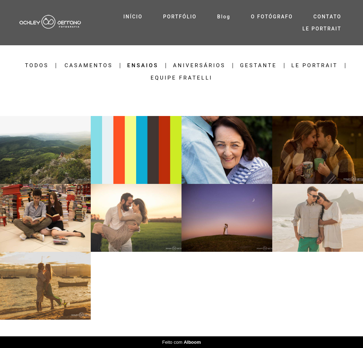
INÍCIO (133, 16)
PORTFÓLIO (180, 16)
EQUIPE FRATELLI (182, 78)
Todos (37, 65)
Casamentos (89, 65)
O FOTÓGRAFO (272, 16)
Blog (224, 16)
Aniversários (199, 65)
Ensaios (142, 65)
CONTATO (327, 16)
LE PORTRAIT (321, 28)
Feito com (181, 342)
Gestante (258, 65)
